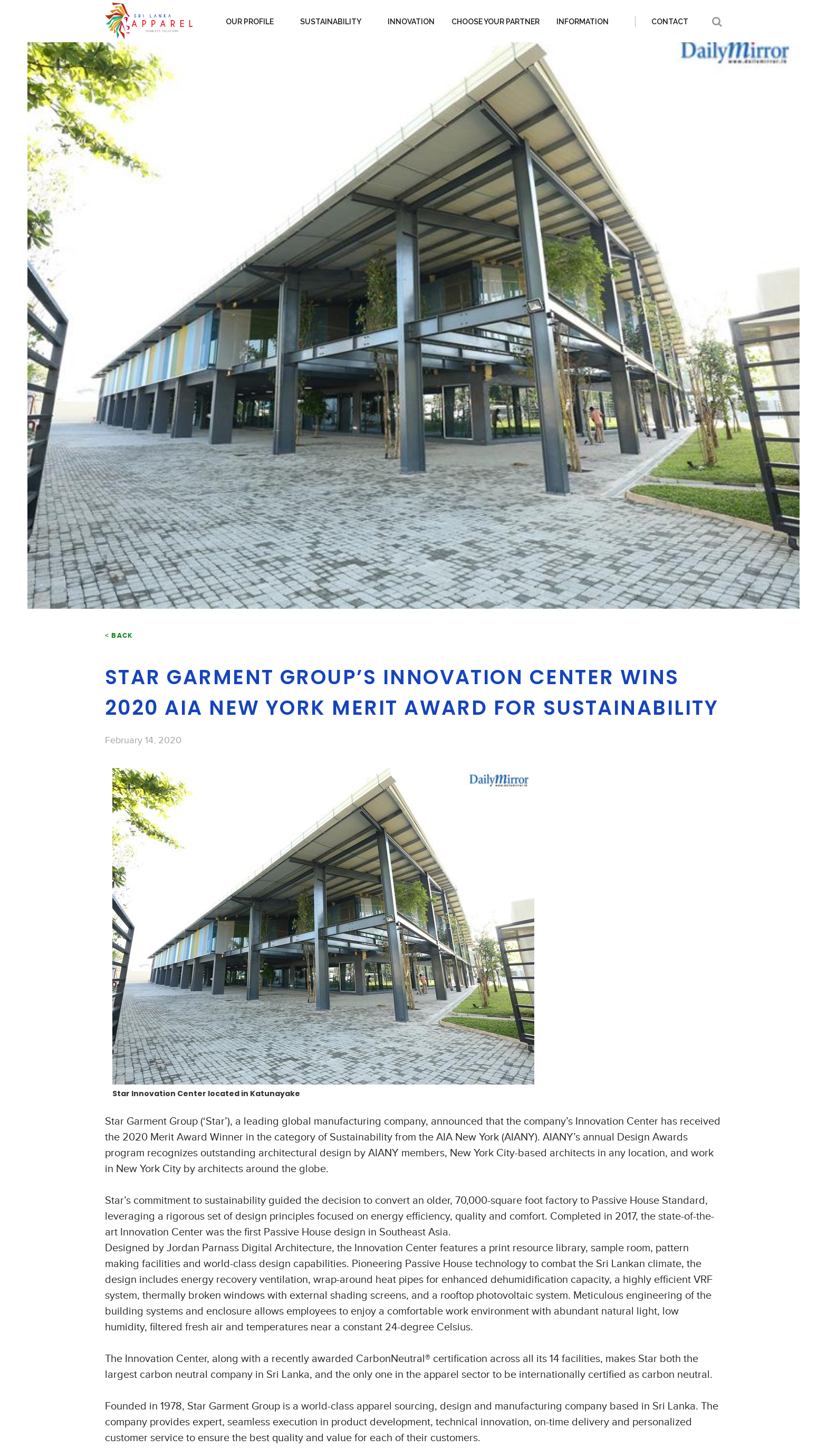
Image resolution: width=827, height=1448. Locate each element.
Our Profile (250, 21)
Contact (669, 21)
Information (582, 21)
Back (121, 635)
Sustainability (330, 21)
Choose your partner (495, 21)
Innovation (411, 21)
